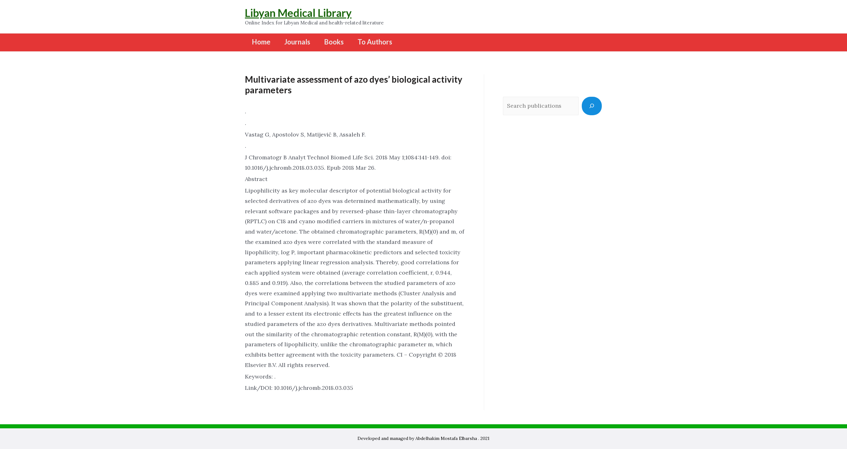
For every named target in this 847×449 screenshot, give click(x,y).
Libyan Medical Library (298, 12)
